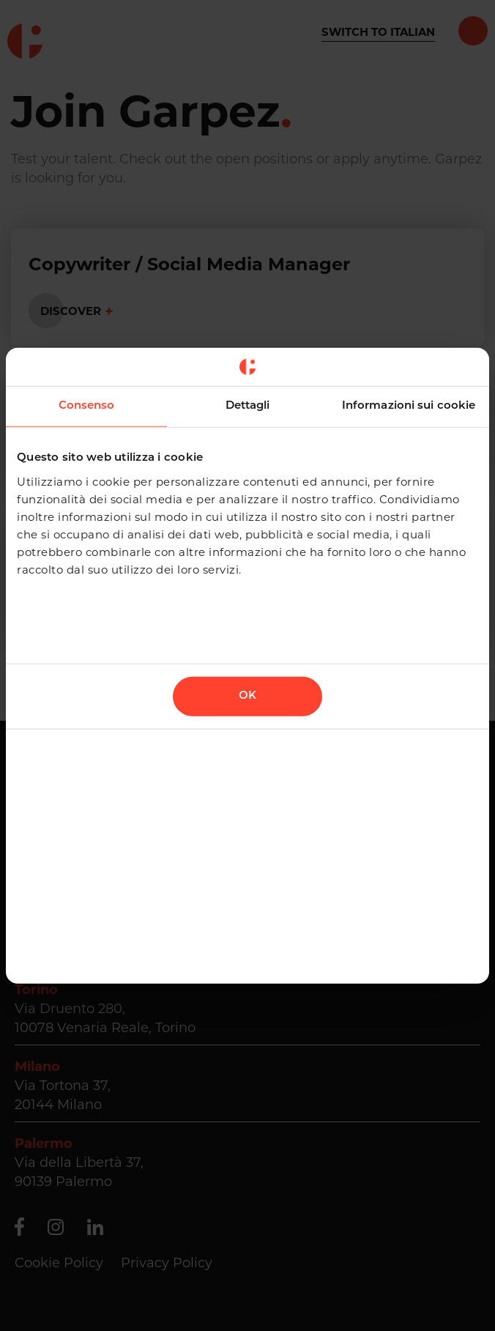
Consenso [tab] (87, 406)
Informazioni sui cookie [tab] (408, 406)
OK (247, 695)
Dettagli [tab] (248, 406)
